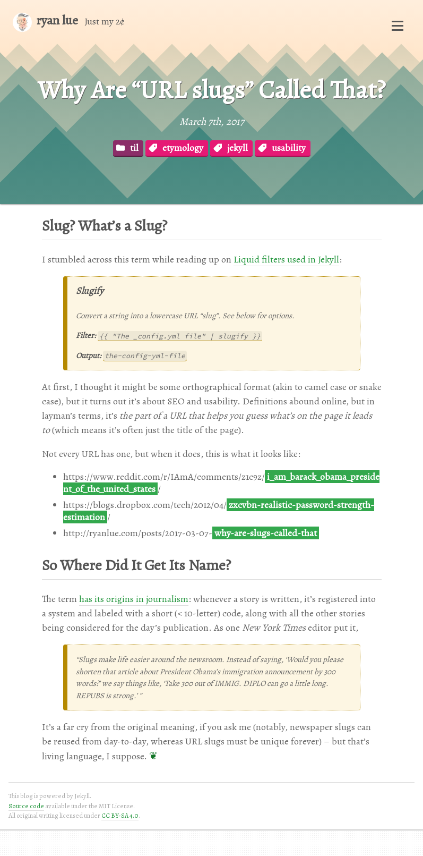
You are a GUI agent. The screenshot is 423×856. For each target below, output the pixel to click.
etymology (182, 147)
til (134, 147)
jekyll (237, 147)
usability (289, 147)
